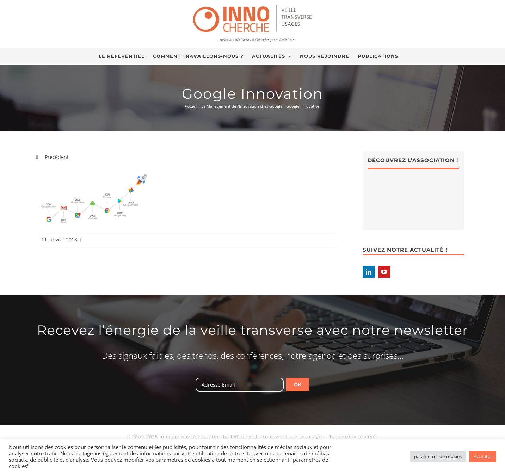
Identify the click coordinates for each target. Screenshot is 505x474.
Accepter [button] (483, 456)
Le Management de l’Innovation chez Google (241, 106)
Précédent (57, 157)
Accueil (191, 106)
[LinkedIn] (369, 272)
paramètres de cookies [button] (438, 456)
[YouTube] (384, 272)
